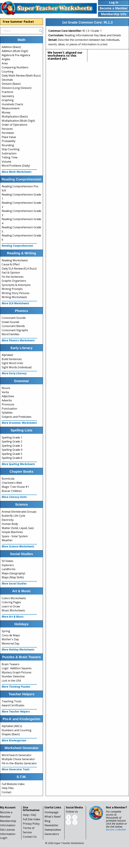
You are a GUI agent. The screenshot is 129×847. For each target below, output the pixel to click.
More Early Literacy (14, 373)
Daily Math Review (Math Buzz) (21, 75)
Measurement (10, 108)
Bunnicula (8, 478)
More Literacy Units (14, 497)
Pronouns (8, 404)
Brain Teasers (10, 664)
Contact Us (30, 836)
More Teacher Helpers (16, 711)
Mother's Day (10, 639)
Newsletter (51, 825)
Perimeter (8, 133)
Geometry (8, 96)
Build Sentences (12, 359)
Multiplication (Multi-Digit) (18, 120)
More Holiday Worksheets (18, 649)
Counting (7, 71)
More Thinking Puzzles (16, 686)
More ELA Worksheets (15, 303)
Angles (6, 59)
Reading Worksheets (15, 260)
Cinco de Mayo (11, 635)
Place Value (9, 137)
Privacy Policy (31, 823)
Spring (6, 631)
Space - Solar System (15, 536)
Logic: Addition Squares (17, 668)
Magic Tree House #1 (15, 487)
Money (6, 112)
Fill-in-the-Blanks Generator (19, 763)
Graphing (8, 100)
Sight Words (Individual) (17, 367)
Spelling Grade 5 (12, 454)
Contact (6, 792)
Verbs (5, 392)
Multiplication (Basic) (15, 116)
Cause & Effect (11, 264)
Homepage (51, 812)
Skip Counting (10, 149)
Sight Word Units (12, 363)
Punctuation (9, 408)
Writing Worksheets (14, 297)
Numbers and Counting (16, 730)
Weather (7, 540)
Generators (52, 834)
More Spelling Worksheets (18, 464)
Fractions (7, 92)
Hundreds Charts (12, 104)
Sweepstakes (53, 829)
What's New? (53, 816)
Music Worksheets (13, 610)
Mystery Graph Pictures (16, 672)
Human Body (10, 524)
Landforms (8, 569)
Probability (8, 141)
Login (3, 838)
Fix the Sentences (13, 277)
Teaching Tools (11, 701)
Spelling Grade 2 (12, 441)
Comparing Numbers (15, 67)
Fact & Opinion (11, 272)
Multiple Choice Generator (18, 759)
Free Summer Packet (18, 22)
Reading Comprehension (17, 245)
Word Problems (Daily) (16, 165)
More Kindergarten (14, 740)
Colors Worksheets (14, 598)
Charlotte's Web (12, 483)
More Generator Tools (16, 769)
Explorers (8, 565)
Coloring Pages (11, 602)
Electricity (8, 520)
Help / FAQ (29, 815)
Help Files (8, 788)
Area (5, 63)
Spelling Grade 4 (12, 449)
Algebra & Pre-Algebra (16, 55)
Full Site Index (31, 819)
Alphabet (7, 355)
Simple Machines (12, 532)
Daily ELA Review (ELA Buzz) (19, 268)
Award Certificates (13, 705)
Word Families (10, 334)
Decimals (7, 80)
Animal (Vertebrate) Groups (19, 511)
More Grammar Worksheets (19, 423)
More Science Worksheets (18, 546)
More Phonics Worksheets (18, 340)
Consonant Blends (13, 326)
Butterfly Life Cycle (13, 515)
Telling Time (9, 157)
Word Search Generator (17, 755)
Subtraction (9, 153)
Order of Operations (14, 124)
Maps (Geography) (13, 573)
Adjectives (8, 396)
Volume (6, 161)
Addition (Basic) (11, 47)
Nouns (6, 388)
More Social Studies (14, 583)
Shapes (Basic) (11, 734)
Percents (7, 129)
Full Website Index (13, 784)
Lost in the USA (11, 680)
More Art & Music (13, 616)
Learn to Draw (11, 606)
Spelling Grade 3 (12, 445)
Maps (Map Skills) (13, 577)
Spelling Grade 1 (12, 437)
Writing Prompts (12, 289)
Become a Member (116, 829)
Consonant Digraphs (15, 330)
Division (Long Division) (16, 88)
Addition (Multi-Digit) (15, 51)
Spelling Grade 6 (12, 458)
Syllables (7, 412)
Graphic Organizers (14, 281)
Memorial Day (10, 643)
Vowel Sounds (10, 322)
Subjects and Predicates (16, 417)
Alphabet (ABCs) (12, 726)
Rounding (8, 145)
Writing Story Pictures (15, 293)
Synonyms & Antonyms (16, 285)
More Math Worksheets (17, 172)
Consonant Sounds (14, 318)
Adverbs (7, 400)
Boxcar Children (12, 491)
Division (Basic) (11, 84)
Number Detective (13, 676)
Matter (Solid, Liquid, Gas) (18, 528)
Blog (47, 821)
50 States (7, 561)
